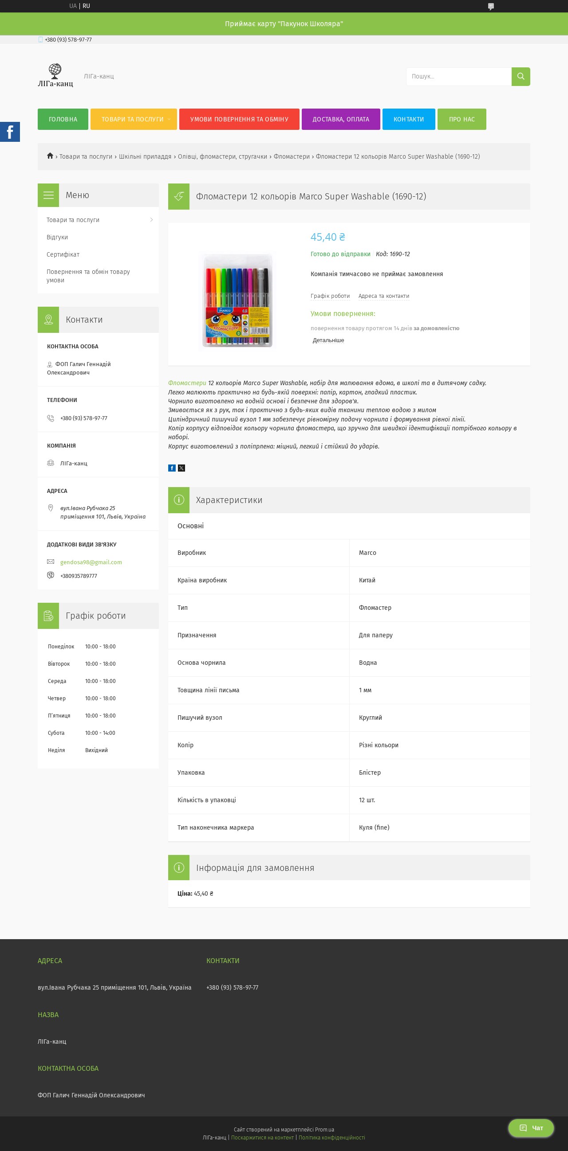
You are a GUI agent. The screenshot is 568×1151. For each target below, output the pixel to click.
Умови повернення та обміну (239, 119)
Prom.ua (324, 1130)
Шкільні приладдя (145, 156)
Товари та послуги (133, 119)
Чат (531, 1128)
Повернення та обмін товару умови (88, 276)
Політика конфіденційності (332, 1138)
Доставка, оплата (341, 119)
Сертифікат (63, 254)
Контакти (409, 119)
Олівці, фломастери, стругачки (222, 156)
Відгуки (57, 237)
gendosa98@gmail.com (91, 562)
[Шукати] (521, 76)
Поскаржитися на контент (262, 1138)
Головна (63, 119)
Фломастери (292, 156)
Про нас (462, 119)
